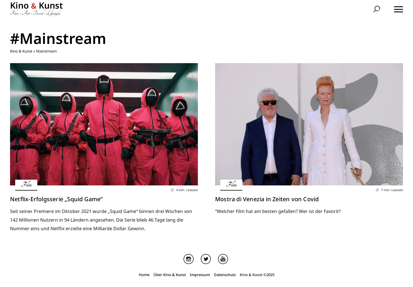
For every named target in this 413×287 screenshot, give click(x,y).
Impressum (200, 274)
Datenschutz (225, 274)
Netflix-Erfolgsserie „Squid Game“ (56, 199)
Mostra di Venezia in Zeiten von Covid (267, 199)
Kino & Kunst (21, 51)
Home (144, 274)
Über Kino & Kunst (169, 274)
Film (26, 185)
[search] (377, 9)
